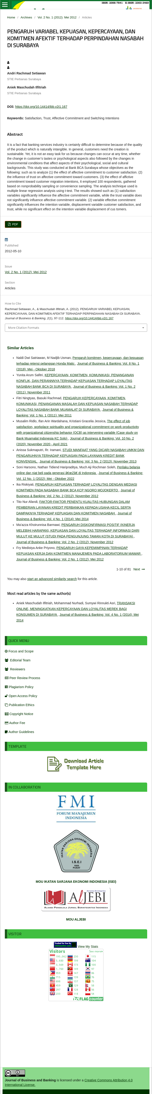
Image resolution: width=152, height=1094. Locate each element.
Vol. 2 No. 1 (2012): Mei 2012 (56, 17)
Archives (26, 17)
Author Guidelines (19, 732)
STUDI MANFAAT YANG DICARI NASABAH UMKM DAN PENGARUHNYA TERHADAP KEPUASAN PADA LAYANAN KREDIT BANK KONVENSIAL (80, 455)
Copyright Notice (19, 714)
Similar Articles (20, 348)
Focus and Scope (19, 651)
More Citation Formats (23, 328)
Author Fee (15, 723)
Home (11, 17)
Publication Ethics (19, 705)
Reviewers (15, 669)
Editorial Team (17, 660)
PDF (14, 224)
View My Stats (88, 946)
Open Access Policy (21, 696)
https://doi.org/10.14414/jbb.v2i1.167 (41, 107)
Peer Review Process (22, 678)
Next (136, 569)
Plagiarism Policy (19, 687)
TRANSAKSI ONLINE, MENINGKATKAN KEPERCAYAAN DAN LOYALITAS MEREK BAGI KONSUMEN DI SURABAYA (75, 608)
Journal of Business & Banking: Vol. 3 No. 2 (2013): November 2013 (88, 461)
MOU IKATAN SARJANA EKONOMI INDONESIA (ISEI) (76, 881)
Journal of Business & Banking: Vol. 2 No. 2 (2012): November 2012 (64, 542)
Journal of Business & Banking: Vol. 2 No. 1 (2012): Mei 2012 (60, 559)
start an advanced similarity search (52, 579)
